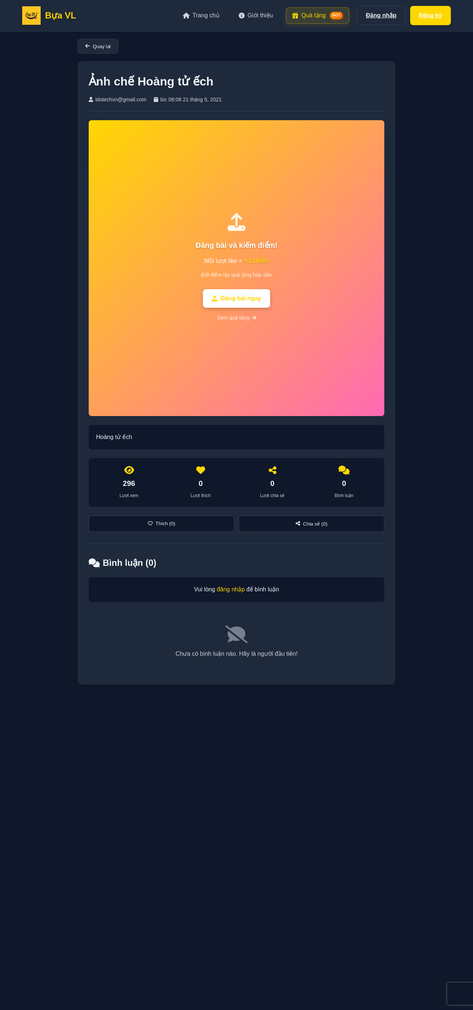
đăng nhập (231, 589)
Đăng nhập (381, 15)
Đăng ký (430, 15)
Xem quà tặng (236, 318)
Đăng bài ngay (236, 298)
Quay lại (97, 46)
